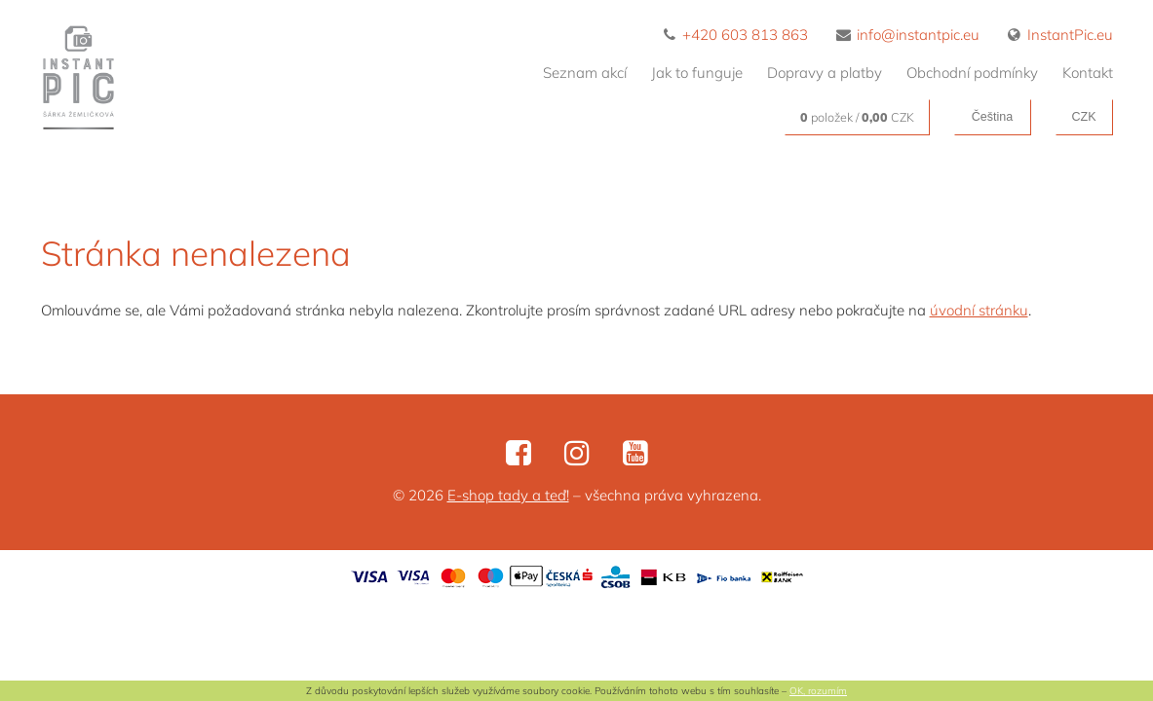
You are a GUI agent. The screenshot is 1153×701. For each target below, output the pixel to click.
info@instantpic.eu (908, 34)
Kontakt (1087, 72)
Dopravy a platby (824, 72)
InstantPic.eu (1060, 34)
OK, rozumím (818, 690)
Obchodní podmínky (972, 72)
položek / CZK (857, 117)
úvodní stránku (979, 310)
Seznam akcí (585, 72)
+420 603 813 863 (736, 34)
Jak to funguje (697, 72)
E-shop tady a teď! (508, 495)
